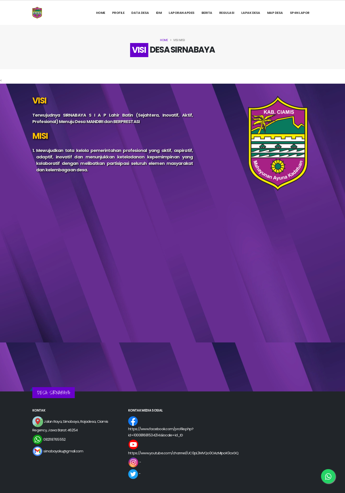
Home (100, 13)
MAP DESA (275, 13)
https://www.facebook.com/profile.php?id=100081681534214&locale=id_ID (160, 428)
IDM (159, 13)
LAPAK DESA (250, 13)
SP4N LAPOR (300, 13)
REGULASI (226, 13)
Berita (206, 13)
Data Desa (140, 13)
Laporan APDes (182, 13)
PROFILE (118, 13)
